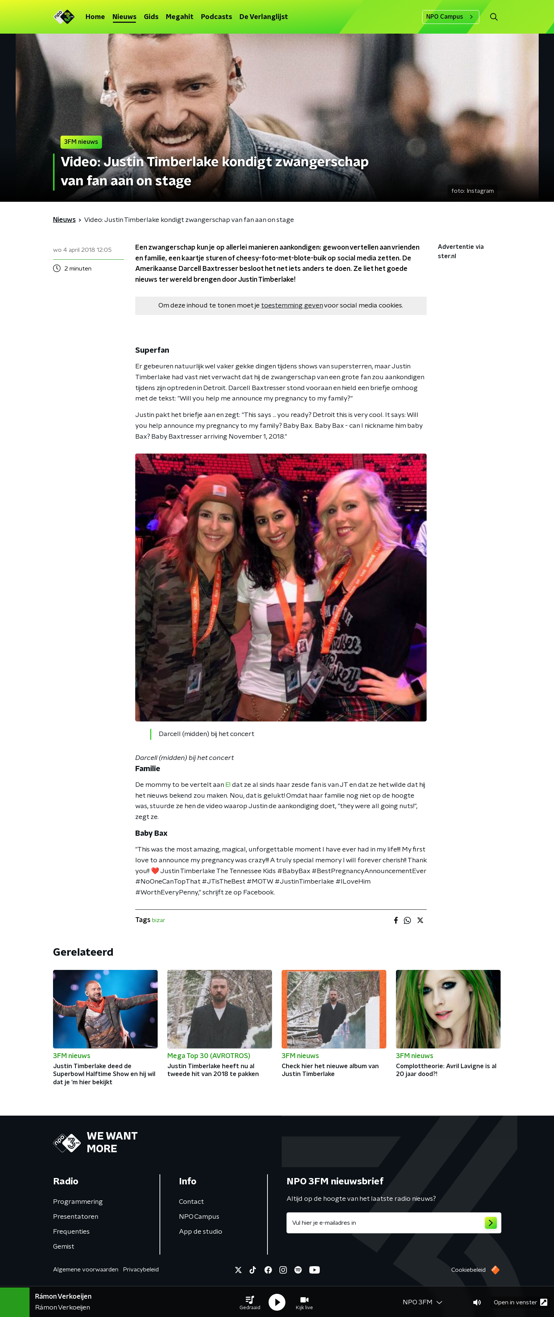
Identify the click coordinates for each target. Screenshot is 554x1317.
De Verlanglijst (263, 17)
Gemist (63, 1246)
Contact (191, 1202)
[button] (250, 1301)
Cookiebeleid (468, 1270)
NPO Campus (450, 17)
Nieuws (124, 17)
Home (95, 17)
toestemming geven (292, 305)
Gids (151, 17)
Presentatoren (75, 1217)
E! (227, 785)
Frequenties (71, 1231)
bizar (158, 920)
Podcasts (216, 17)
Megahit (180, 17)
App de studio (200, 1231)
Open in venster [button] (520, 1301)
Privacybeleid (141, 1270)
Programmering (78, 1202)
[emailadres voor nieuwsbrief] (394, 1222)
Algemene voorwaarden (85, 1270)
